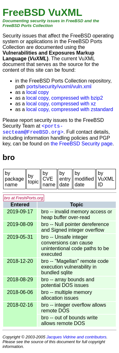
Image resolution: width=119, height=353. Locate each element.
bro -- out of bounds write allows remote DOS (69, 320)
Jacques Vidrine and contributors (76, 337)
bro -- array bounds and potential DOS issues (67, 282)
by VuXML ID (106, 178)
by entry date (65, 178)
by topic (33, 178)
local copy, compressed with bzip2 (64, 98)
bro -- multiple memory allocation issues (66, 295)
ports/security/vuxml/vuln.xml (59, 86)
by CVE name (49, 178)
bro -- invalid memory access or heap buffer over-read (76, 214)
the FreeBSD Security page (82, 143)
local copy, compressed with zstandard (69, 109)
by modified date (84, 178)
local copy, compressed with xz (61, 103)
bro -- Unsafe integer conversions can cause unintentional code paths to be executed (75, 245)
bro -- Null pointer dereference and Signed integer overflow (75, 227)
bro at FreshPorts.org (23, 198)
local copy (37, 92)
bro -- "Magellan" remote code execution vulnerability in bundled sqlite (75, 266)
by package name (14, 178)
